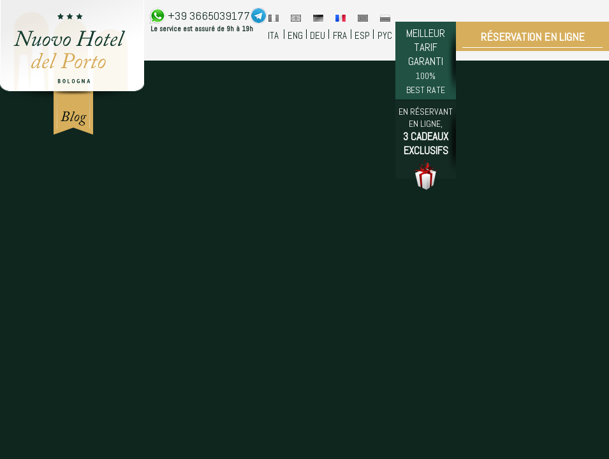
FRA (340, 35)
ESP (362, 35)
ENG (295, 35)
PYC (385, 35)
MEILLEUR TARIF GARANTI (425, 61)
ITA (273, 35)
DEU (317, 35)
